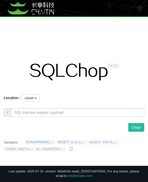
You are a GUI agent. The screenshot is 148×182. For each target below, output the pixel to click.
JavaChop (135, 19)
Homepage (56, 19)
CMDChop (115, 19)
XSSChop (95, 19)
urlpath (31, 98)
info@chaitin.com (80, 176)
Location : (12, 98)
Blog (76, 19)
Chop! (136, 127)
